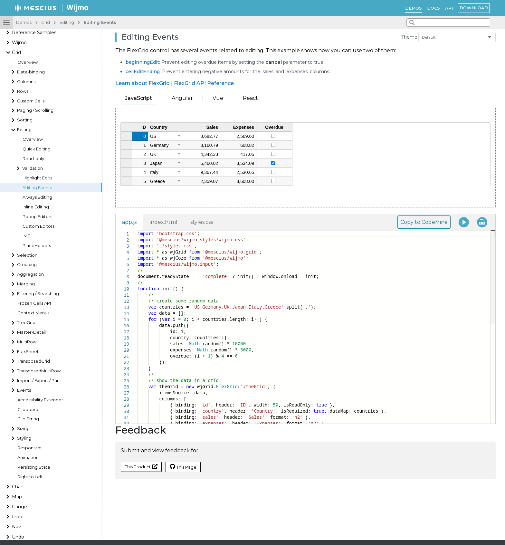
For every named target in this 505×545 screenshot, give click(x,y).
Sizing (23, 428)
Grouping (27, 264)
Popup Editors (37, 216)
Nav (16, 526)
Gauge (19, 506)
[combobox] (448, 22)
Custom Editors (38, 226)
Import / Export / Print (39, 380)
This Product (141, 466)
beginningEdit (142, 62)
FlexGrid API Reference (204, 83)
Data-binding (31, 72)
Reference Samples (34, 32)
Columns (26, 81)
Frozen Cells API (34, 303)
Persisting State (33, 467)
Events (24, 390)
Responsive (29, 447)
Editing (24, 129)
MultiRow (26, 341)
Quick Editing (37, 149)
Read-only (33, 158)
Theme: (409, 37)
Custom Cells (30, 101)
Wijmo (19, 42)
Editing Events (37, 187)
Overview (27, 62)
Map (17, 496)
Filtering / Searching (38, 293)
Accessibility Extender (40, 399)
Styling (24, 438)
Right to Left (30, 476)
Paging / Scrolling (35, 110)
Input (18, 516)
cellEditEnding (143, 71)
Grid (16, 52)
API (449, 8)
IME (26, 236)
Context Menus (33, 313)
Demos (413, 8)
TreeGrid (26, 322)
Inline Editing (36, 207)
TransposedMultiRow (39, 370)
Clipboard (27, 409)
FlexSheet (28, 351)
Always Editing (37, 197)
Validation (32, 168)
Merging (26, 284)
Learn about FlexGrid (142, 83)
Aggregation (30, 274)
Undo (18, 537)
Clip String (28, 418)
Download (474, 7)
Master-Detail (31, 332)
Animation (28, 457)
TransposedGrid (33, 361)
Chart (18, 486)
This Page (183, 467)
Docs (433, 8)
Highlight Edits (37, 178)
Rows (22, 91)
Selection (27, 255)
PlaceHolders (37, 245)
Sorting (25, 120)
